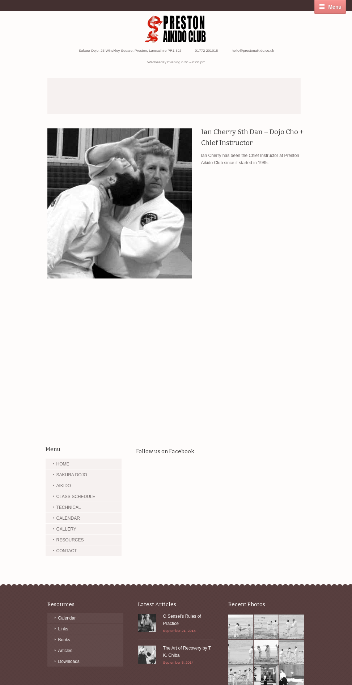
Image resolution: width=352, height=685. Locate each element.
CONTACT (66, 550)
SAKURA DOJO (71, 474)
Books (64, 639)
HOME (62, 464)
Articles (65, 650)
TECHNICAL (68, 507)
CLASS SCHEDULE (76, 496)
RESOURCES (70, 540)
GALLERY (66, 529)
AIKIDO (63, 485)
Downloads (69, 661)
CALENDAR (68, 518)
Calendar (67, 618)
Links (63, 628)
